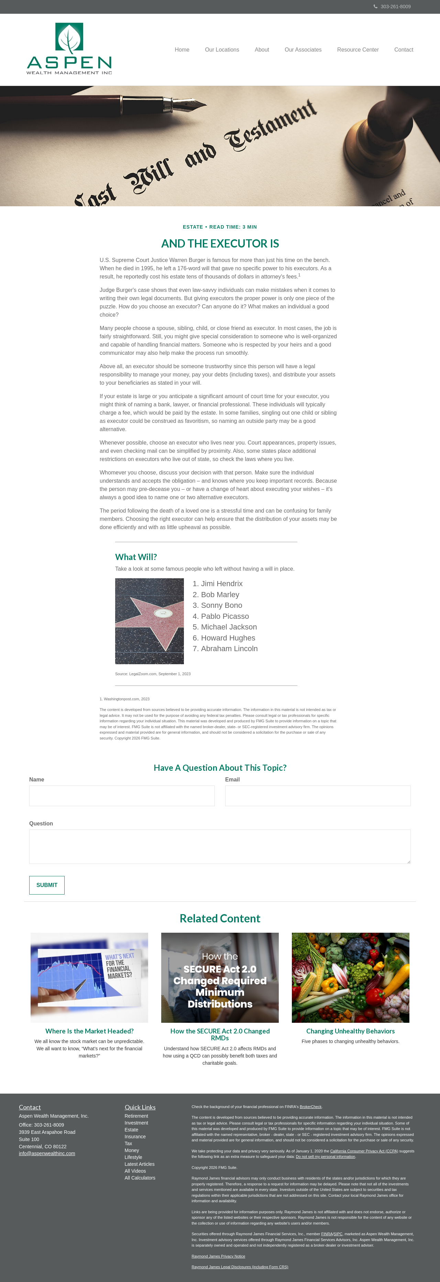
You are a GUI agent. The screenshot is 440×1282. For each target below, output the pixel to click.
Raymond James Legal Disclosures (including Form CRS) (240, 1267)
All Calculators (140, 1178)
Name (36, 779)
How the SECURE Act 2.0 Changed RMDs (220, 1034)
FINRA (327, 1234)
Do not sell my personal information (325, 1156)
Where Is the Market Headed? (89, 1031)
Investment (136, 1123)
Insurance (135, 1136)
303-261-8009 (392, 6)
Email (232, 779)
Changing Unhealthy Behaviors (350, 1031)
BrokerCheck (311, 1107)
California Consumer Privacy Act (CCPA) (364, 1151)
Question (41, 823)
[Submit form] (47, 885)
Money (132, 1150)
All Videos (135, 1171)
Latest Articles (140, 1164)
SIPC (338, 1234)
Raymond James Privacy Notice (218, 1256)
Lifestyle (133, 1157)
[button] (215, 49)
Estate (132, 1129)
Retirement (136, 1116)
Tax (128, 1143)
